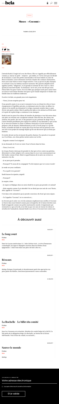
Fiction (29, 15)
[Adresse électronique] (29, 381)
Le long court (9, 234)
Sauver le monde (11, 348)
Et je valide (13, 394)
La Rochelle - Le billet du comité (20, 322)
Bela (3, 239)
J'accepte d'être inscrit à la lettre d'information (17, 386)
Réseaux (7, 260)
